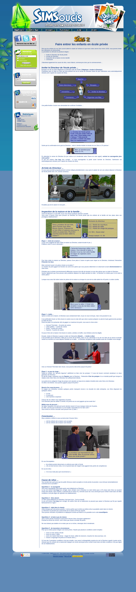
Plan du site (67, 556)
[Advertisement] (68, 575)
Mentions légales (58, 556)
